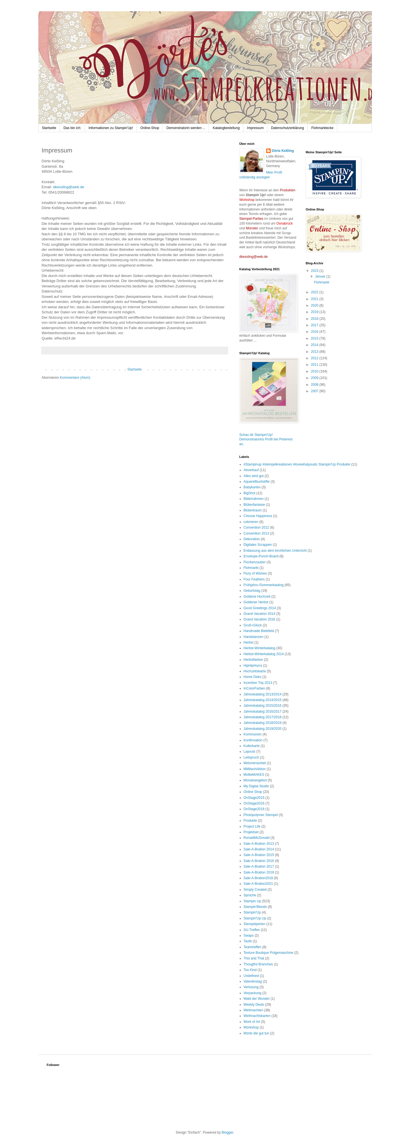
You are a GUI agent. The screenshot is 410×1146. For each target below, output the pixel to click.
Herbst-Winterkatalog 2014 (264, 654)
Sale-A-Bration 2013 (259, 844)
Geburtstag (252, 591)
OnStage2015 (254, 798)
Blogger (227, 1132)
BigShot (249, 493)
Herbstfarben (253, 660)
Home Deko (252, 677)
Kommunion (253, 734)
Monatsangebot (255, 780)
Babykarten (252, 487)
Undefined (251, 976)
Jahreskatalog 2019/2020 (263, 729)
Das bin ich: (72, 128)
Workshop (251, 1027)
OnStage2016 (254, 803)
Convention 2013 (256, 533)
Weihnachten (253, 1010)
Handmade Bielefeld (259, 631)
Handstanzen (254, 637)
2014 (315, 345)
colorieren (251, 522)
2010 (315, 371)
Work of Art (252, 1022)
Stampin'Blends (255, 907)
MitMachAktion (255, 769)
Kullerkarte (252, 746)
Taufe (248, 941)
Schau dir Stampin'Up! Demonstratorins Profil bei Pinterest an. (266, 439)
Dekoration (252, 539)
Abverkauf (251, 470)
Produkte (250, 821)
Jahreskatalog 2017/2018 (263, 717)
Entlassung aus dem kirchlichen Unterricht (275, 551)
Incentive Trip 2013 (258, 683)
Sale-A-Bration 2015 (259, 855)
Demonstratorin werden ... (185, 128)
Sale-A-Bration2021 (258, 884)
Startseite (49, 128)
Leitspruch (251, 757)
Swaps (249, 935)
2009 (315, 378)
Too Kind (250, 970)
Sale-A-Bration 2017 (259, 866)
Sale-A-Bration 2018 (259, 872)
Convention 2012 (256, 527)
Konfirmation (253, 740)
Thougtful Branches (258, 964)
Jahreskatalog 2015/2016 (263, 706)
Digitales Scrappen (258, 545)
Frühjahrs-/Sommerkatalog (264, 585)
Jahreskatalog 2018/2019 (263, 723)
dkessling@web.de (68, 187)
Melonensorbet (255, 763)
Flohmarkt (321, 282)
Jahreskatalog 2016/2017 (263, 711)
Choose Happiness (258, 516)
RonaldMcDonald (257, 838)
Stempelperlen (254, 924)
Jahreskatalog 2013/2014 (263, 694)
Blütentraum (253, 510)
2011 (315, 365)
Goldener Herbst (256, 602)
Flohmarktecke (322, 128)
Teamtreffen (252, 947)
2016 (315, 332)
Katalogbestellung (226, 128)
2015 (315, 338)
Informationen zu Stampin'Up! (111, 128)
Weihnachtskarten (257, 1016)
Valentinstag (253, 981)
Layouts (249, 751)
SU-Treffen (252, 930)
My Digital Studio (256, 786)
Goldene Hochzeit (257, 597)
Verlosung (251, 987)
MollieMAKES (254, 775)
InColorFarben (254, 688)
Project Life (252, 826)
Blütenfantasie (254, 505)
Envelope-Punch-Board (261, 556)
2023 (315, 271)
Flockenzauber (255, 562)
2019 (315, 312)
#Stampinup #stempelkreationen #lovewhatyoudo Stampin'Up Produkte (297, 464)
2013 (315, 352)
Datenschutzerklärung (287, 128)
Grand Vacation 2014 (259, 614)
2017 (315, 325)
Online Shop (253, 792)
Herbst (249, 642)
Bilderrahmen (254, 499)
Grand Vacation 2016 (259, 619)
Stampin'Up (252, 912)
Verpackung (252, 993)
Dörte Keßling (283, 151)
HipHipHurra (253, 666)
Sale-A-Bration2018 (258, 878)
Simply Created (255, 890)
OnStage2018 (254, 809)
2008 (315, 385)
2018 (315, 319)
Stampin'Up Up (255, 918)
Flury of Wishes (255, 573)
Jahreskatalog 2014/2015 (263, 700)
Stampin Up (252, 901)
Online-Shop (149, 128)
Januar (320, 276)
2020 (315, 305)
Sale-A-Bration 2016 (259, 861)
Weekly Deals (254, 1005)
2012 (315, 358)
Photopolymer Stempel (261, 815)
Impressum (255, 128)
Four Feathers (254, 579)
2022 (315, 292)
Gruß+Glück (253, 625)
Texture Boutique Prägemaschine (269, 953)
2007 (315, 391)
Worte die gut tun (256, 1033)
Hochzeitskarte (255, 671)
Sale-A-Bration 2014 (259, 849)
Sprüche (250, 895)
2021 (315, 299)
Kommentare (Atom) (75, 378)
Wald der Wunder (257, 999)
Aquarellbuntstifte (257, 482)
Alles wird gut (254, 476)
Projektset (251, 832)
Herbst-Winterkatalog (259, 648)
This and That (254, 958)
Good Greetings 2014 (260, 608)
